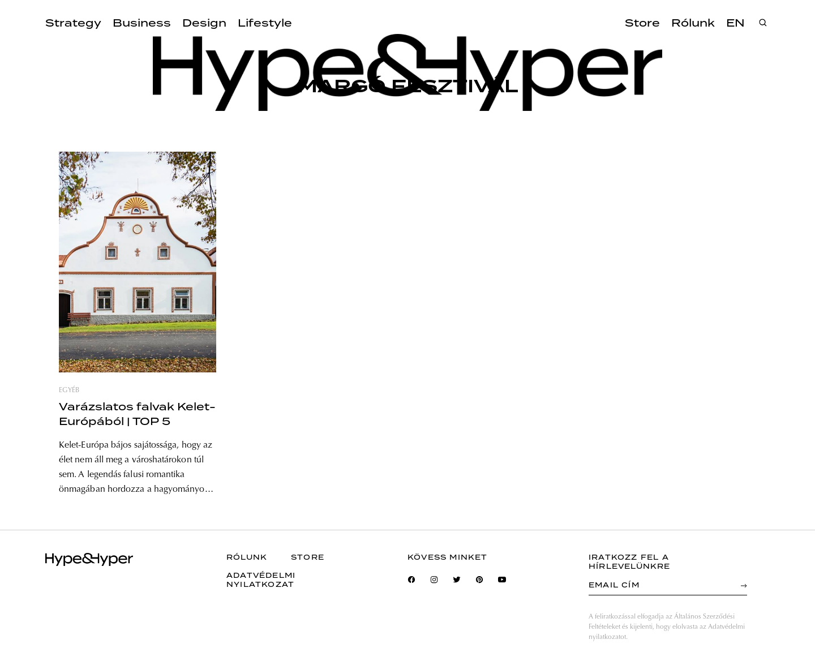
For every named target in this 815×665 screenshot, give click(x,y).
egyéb (69, 390)
